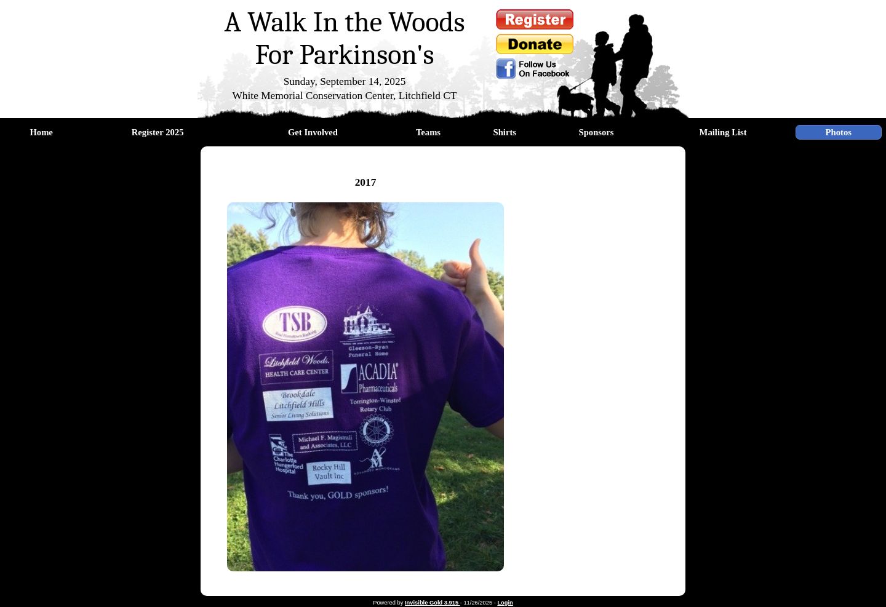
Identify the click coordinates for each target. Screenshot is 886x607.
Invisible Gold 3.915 (432, 603)
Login (505, 603)
